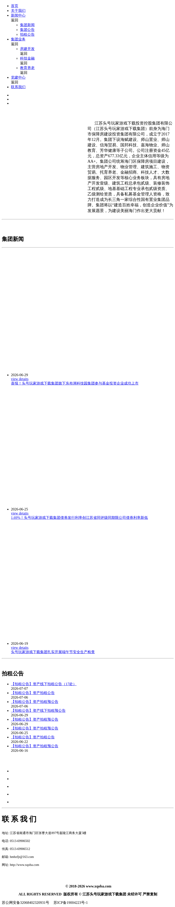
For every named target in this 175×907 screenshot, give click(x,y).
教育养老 (27, 68)
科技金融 (27, 58)
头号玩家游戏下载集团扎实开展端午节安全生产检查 (53, 652)
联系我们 (18, 87)
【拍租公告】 (22, 684)
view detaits (19, 379)
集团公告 (27, 30)
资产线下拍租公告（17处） (55, 684)
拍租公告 (27, 34)
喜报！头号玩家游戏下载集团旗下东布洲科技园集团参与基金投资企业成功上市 (75, 383)
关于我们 (18, 10)
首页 (14, 6)
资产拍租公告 (44, 693)
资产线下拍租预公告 (49, 710)
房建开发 (27, 49)
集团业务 (18, 39)
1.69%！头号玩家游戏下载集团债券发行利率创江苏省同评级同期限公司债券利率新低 (79, 518)
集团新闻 (27, 25)
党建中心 (18, 77)
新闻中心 (18, 15)
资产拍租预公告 (45, 702)
